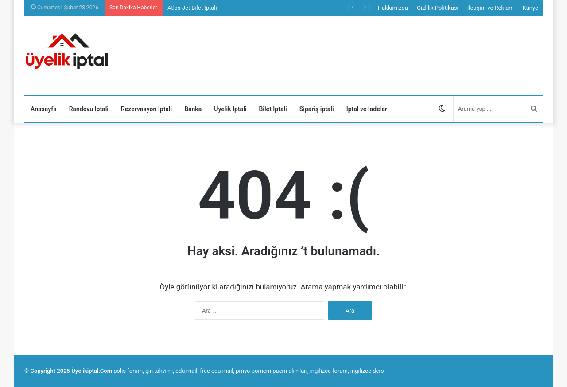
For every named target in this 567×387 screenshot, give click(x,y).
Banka (193, 109)
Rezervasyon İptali (146, 109)
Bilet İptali (273, 109)
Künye (530, 7)
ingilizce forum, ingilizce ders (347, 370)
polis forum (128, 370)
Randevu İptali (89, 109)
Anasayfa (44, 109)
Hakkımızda (393, 7)
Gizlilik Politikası (437, 7)
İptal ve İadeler (366, 109)
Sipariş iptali (316, 109)
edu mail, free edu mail (204, 370)
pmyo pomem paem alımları (271, 370)
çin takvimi (159, 370)
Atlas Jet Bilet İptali (192, 7)
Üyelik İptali (230, 109)
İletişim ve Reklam (490, 7)
